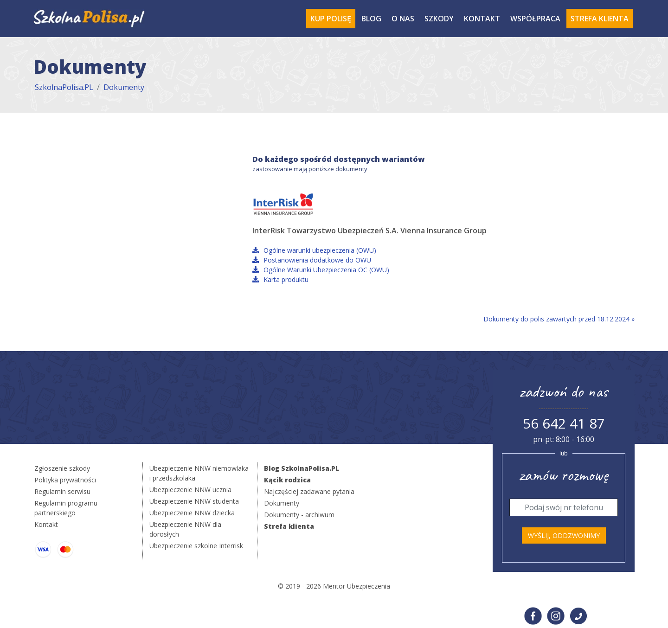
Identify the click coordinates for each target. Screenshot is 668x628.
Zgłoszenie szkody (62, 468)
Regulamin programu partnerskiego (65, 508)
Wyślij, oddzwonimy (564, 535)
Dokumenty (123, 87)
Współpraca (535, 18)
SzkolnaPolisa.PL (64, 87)
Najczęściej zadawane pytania (309, 491)
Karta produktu (280, 279)
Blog (371, 18)
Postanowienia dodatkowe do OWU (311, 260)
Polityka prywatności (65, 479)
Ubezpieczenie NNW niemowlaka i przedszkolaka (199, 473)
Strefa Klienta (600, 18)
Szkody (439, 18)
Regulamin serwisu (62, 491)
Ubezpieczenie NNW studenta (194, 501)
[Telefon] (563, 507)
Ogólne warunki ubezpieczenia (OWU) (314, 250)
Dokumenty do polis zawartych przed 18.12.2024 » (559, 318)
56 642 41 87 (564, 423)
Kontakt (482, 18)
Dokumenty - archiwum (299, 514)
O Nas (403, 18)
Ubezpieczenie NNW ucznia (190, 489)
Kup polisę (330, 18)
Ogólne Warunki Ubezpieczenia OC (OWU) (320, 269)
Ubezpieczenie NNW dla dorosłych (185, 529)
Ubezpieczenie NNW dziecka (192, 512)
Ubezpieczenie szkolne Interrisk (196, 545)
